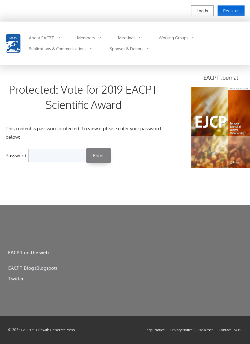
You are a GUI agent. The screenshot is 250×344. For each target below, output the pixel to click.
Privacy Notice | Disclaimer (191, 330)
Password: (45, 155)
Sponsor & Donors (134, 48)
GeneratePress (62, 330)
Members (93, 37)
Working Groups (181, 37)
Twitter (16, 278)
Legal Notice (155, 330)
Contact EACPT (230, 330)
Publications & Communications (65, 48)
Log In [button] (202, 10)
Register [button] (231, 10)
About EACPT (49, 37)
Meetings (134, 37)
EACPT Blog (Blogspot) (32, 268)
